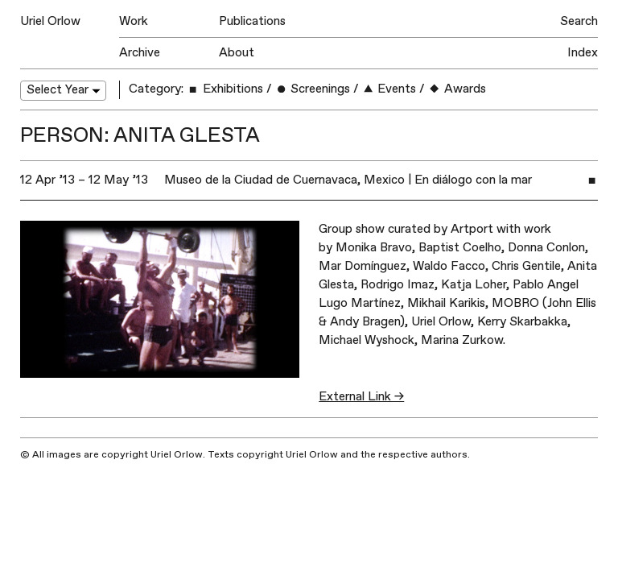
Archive (139, 52)
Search (579, 21)
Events (389, 89)
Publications (252, 21)
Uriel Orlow (50, 21)
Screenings (312, 89)
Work (133, 21)
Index (582, 52)
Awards (456, 89)
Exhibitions (224, 89)
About (236, 52)
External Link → (361, 396)
